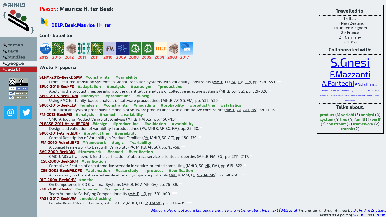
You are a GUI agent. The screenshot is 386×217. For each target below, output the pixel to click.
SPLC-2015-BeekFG (56, 86)
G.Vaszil (340, 95)
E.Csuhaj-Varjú (325, 95)
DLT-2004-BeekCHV (57, 179)
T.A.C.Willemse (343, 91)
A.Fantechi (338, 83)
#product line (169, 86)
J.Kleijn (374, 84)
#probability (172, 105)
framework (363, 124)
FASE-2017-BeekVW (57, 198)
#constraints (97, 77)
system (326, 119)
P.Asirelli (362, 84)
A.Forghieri (376, 95)
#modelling (144, 105)
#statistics (231, 105)
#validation (155, 123)
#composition (117, 189)
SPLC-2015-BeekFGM (58, 95)
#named (107, 114)
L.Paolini (354, 95)
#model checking (95, 198)
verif (376, 119)
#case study (126, 170)
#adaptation (89, 86)
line (343, 119)
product (327, 114)
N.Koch (377, 91)
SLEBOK (360, 214)
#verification (141, 151)
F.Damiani (347, 95)
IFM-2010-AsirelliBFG (59, 142)
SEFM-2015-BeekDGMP (60, 77)
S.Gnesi (350, 62)
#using (142, 95)
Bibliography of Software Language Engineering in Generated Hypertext (214, 210)
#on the (86, 179)
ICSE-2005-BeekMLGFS (60, 170)
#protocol (153, 170)
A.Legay (352, 91)
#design (100, 123)
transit (347, 128)
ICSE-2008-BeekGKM (58, 161)
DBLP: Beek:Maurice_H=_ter (81, 25)
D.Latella (369, 95)
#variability (126, 77)
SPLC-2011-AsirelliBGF (59, 133)
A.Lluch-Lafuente (361, 91)
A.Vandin (371, 91)
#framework (94, 142)
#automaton (86, 189)
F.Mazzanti (350, 74)
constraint (336, 124)
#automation (97, 170)
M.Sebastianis (350, 100)
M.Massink (361, 95)
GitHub (379, 214)
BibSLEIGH (289, 210)
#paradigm (141, 86)
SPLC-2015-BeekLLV (57, 105)
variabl (347, 114)
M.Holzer (334, 95)
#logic (118, 142)
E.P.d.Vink (332, 91)
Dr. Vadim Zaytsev (369, 210)
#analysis (116, 86)
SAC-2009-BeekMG (57, 151)
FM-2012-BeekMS (55, 114)
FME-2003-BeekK (55, 189)
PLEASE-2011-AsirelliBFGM (64, 123)
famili (359, 119)
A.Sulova (324, 91)
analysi (367, 114)
